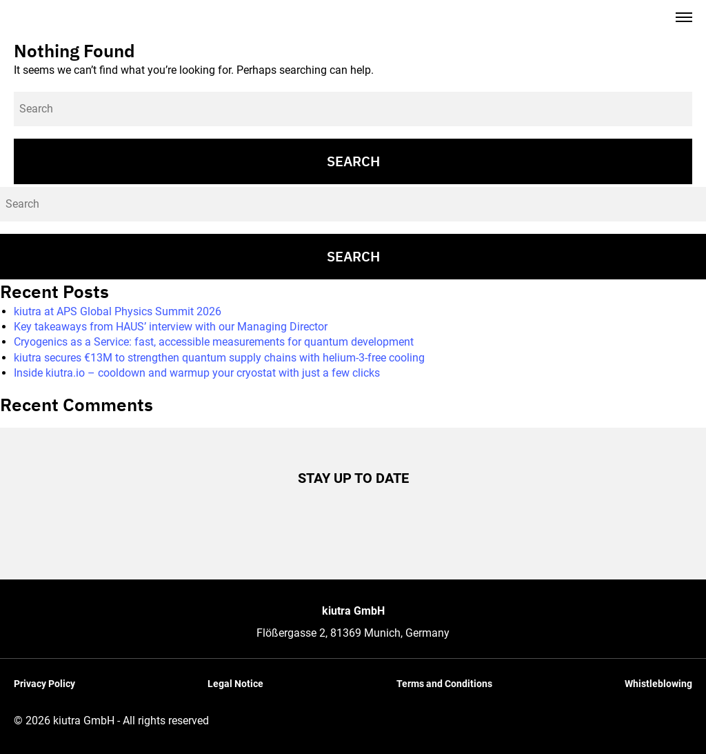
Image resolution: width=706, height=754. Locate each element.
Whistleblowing (658, 683)
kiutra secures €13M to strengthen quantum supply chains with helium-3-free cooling (219, 357)
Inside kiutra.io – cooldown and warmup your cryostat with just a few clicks (197, 372)
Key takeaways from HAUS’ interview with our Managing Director (170, 326)
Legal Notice (235, 683)
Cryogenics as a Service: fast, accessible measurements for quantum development (214, 341)
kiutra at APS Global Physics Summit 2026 (117, 311)
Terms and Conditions (444, 683)
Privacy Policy (44, 683)
